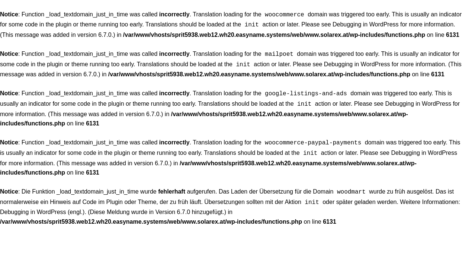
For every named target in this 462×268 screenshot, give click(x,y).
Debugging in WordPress (366, 23)
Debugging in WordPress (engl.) (42, 204)
